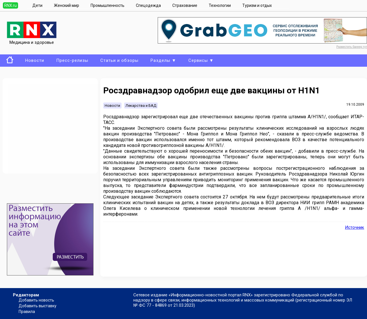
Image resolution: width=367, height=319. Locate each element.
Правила (27, 311)
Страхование (184, 5)
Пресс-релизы (72, 60)
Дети (37, 5)
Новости (34, 60)
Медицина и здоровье (31, 40)
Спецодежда (148, 5)
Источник (354, 227)
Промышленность (107, 5)
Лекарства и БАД (141, 105)
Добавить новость (36, 300)
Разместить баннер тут (351, 46)
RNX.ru (10, 5)
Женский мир (66, 5)
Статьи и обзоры (119, 60)
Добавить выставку (37, 306)
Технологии (220, 5)
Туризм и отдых (257, 5)
